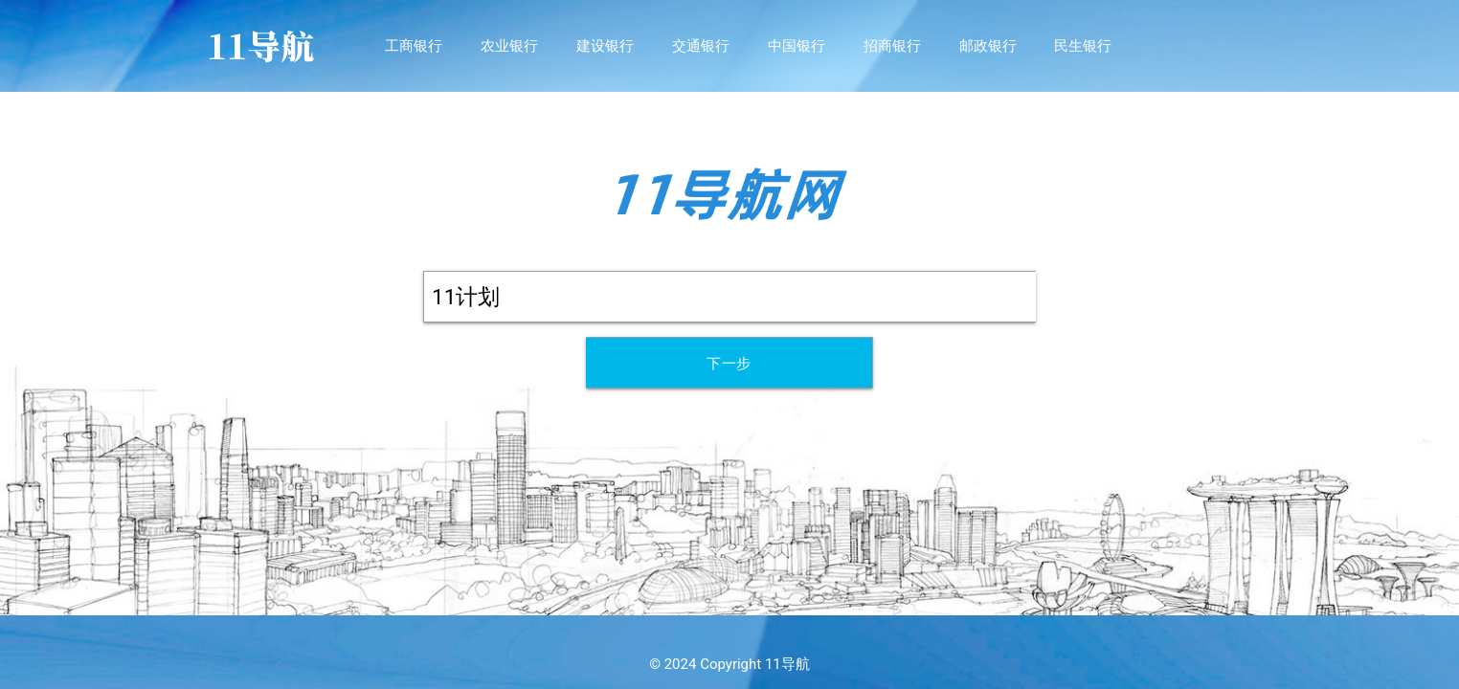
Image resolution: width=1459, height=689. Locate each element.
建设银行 (605, 46)
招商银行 (892, 46)
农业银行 (509, 46)
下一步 (729, 363)
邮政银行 (988, 46)
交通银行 (701, 46)
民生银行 (1082, 46)
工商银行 (413, 46)
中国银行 (796, 46)
